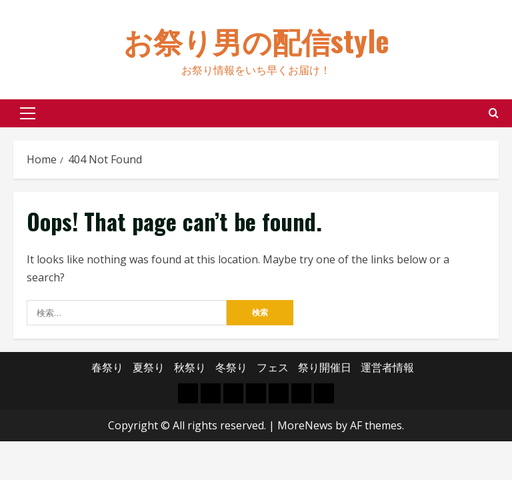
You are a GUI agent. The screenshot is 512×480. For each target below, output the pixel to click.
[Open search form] (494, 113)
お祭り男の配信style (256, 40)
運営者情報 (387, 367)
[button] (27, 113)
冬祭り (231, 367)
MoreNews (305, 425)
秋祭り (190, 367)
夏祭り (149, 367)
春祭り (107, 367)
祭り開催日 (324, 367)
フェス (273, 367)
